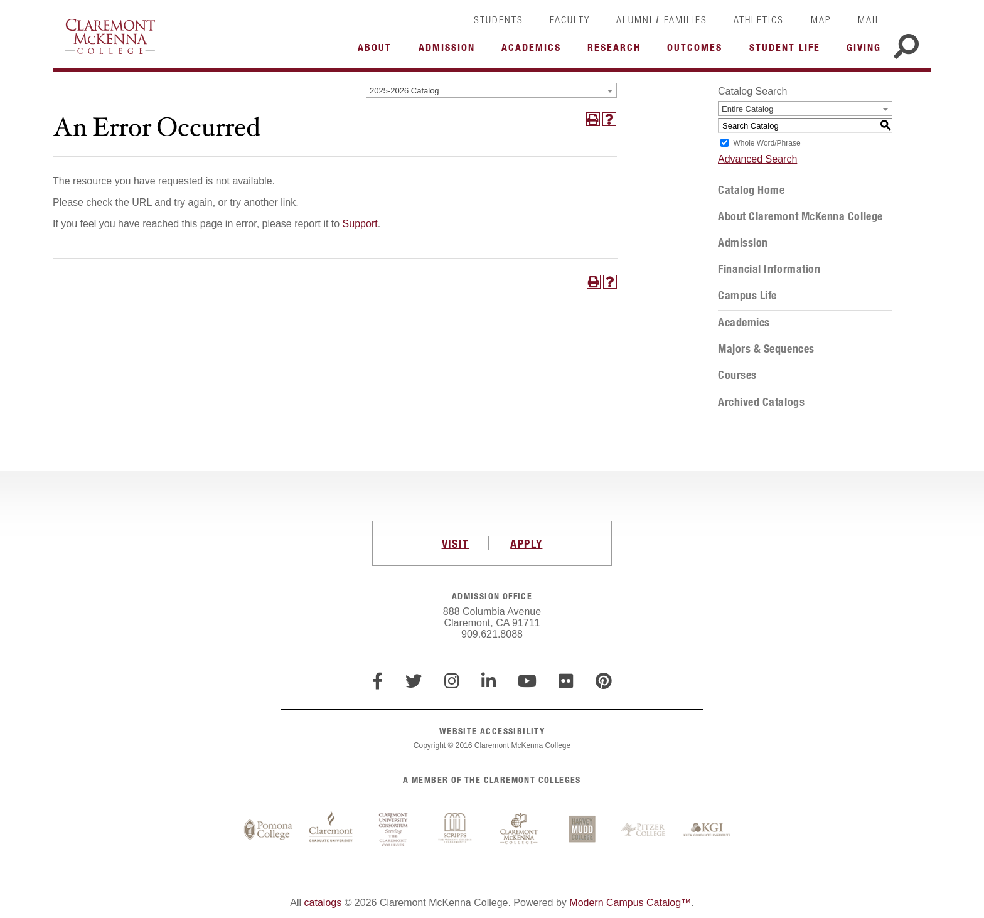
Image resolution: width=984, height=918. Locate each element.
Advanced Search (757, 159)
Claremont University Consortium (393, 830)
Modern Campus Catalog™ (630, 902)
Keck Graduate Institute (707, 830)
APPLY (526, 543)
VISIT (455, 543)
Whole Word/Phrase (766, 143)
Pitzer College (644, 830)
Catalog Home (751, 190)
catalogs (323, 902)
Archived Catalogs (761, 402)
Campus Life (747, 295)
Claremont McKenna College (110, 36)
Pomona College (268, 830)
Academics (744, 322)
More (377, 51)
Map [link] (821, 19)
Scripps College (456, 830)
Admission (743, 243)
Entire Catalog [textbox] (747, 109)
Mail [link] (869, 19)
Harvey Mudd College (582, 830)
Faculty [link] (570, 19)
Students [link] (498, 19)
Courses (737, 375)
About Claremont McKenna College (800, 216)
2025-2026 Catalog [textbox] (404, 90)
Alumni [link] (634, 19)
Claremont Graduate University (331, 830)
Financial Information (769, 269)
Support (360, 223)
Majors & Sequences (766, 349)
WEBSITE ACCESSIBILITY (492, 730)
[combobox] (491, 90)
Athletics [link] (759, 19)
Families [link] (685, 19)
